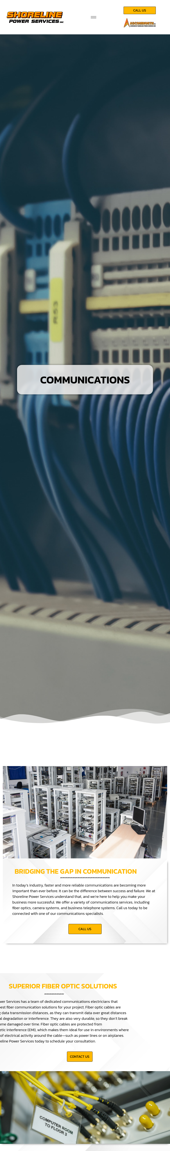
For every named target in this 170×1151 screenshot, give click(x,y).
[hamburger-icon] (93, 17)
